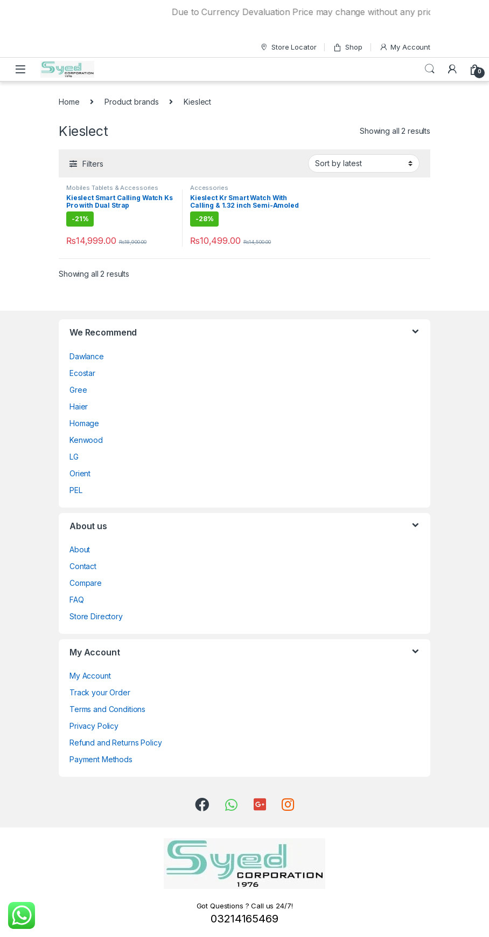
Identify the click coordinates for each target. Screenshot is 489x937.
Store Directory (96, 616)
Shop (347, 47)
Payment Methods (100, 759)
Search (430, 69)
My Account (404, 47)
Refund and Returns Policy (115, 742)
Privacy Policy (93, 725)
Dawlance (86, 356)
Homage (84, 423)
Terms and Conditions (107, 709)
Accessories (209, 187)
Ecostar (82, 373)
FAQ (76, 599)
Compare (85, 582)
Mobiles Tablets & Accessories (112, 187)
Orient (79, 473)
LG (74, 456)
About (79, 549)
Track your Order (99, 692)
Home (69, 101)
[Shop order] (364, 163)
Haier (78, 406)
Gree (78, 389)
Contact (82, 566)
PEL (75, 490)
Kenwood (86, 439)
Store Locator (288, 47)
